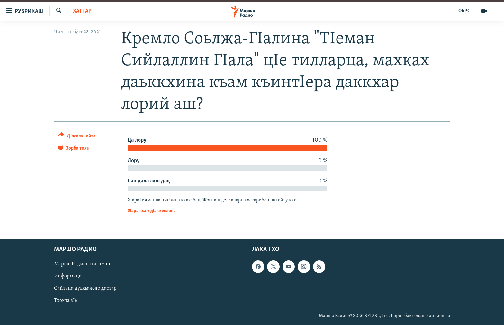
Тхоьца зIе (65, 300)
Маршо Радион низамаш (83, 264)
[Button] (76, 137)
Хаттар (82, 11)
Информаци (68, 276)
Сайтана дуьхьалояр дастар (85, 288)
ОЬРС (464, 10)
